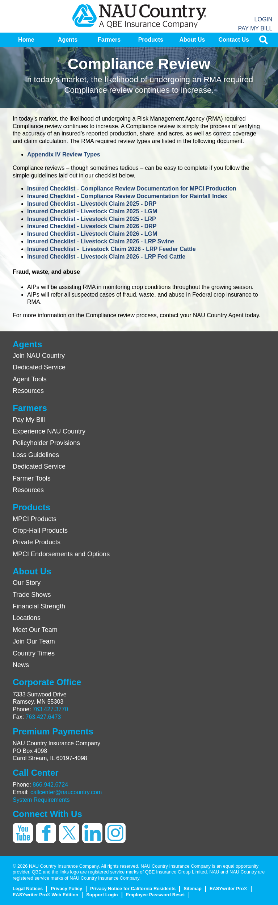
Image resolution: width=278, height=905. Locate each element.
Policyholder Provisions (46, 443)
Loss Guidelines (36, 454)
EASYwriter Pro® (228, 888)
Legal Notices (28, 888)
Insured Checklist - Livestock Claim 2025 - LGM (92, 211)
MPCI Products (34, 519)
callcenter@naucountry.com (66, 792)
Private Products (36, 542)
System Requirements (41, 800)
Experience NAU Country (49, 431)
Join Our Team (34, 641)
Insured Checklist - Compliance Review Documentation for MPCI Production (131, 188)
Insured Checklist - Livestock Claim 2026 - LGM (92, 234)
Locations (27, 617)
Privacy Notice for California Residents (133, 888)
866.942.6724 (50, 785)
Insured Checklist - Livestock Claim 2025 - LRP (91, 219)
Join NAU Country (39, 355)
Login (263, 19)
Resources (28, 390)
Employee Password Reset (155, 894)
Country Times (34, 653)
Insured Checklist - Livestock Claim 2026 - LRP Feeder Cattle (111, 249)
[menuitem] (26, 40)
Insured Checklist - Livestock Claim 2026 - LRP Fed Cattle (106, 257)
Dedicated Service (39, 367)
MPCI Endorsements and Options (61, 554)
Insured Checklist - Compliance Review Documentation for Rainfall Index (127, 196)
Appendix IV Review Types (63, 154)
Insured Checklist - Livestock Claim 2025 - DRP (91, 204)
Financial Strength (39, 606)
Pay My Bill (255, 28)
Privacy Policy (66, 888)
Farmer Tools (32, 478)
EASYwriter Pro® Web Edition (45, 894)
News (21, 665)
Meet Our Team (35, 629)
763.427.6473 (43, 717)
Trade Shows (32, 594)
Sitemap (193, 888)
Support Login (102, 894)
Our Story (27, 582)
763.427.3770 (50, 709)
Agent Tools (30, 379)
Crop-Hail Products (40, 530)
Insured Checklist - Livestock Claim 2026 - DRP (91, 226)
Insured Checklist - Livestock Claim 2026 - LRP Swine (100, 241)
